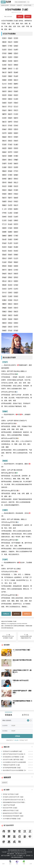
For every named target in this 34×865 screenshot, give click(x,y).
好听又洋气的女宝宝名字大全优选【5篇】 (13, 754)
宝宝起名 (12, 5)
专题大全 (19, 850)
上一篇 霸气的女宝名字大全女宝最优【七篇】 (8, 636)
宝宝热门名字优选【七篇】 (10, 794)
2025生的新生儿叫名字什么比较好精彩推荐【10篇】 (13, 763)
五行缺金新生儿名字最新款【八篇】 (13, 757)
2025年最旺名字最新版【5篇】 (11, 818)
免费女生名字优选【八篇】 (10, 810)
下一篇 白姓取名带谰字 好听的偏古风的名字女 (26, 636)
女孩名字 (19, 5)
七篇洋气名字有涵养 (8, 805)
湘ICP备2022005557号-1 (21, 853)
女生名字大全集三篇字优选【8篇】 (12, 759)
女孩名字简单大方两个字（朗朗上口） (22, 671)
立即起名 (17, 736)
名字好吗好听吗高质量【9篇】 (11, 767)
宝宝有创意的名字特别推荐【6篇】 (12, 816)
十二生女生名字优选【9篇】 (22, 650)
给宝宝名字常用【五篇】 (9, 808)
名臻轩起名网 (5, 5)
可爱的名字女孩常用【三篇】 (10, 765)
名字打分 (16, 614)
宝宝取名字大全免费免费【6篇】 (12, 751)
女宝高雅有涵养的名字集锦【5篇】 (22, 702)
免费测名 (28, 16)
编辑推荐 (7, 777)
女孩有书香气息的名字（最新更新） (22, 691)
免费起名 (20, 16)
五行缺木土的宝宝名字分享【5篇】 (12, 797)
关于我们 (24, 850)
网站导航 (10, 850)
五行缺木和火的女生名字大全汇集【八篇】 (13, 799)
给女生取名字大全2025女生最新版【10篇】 (13, 771)
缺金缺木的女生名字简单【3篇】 (12, 813)
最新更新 (15, 850)
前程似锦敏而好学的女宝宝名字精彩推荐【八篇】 (13, 802)
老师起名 (27, 614)
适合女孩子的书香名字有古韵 (22, 660)
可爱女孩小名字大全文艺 (21, 680)
